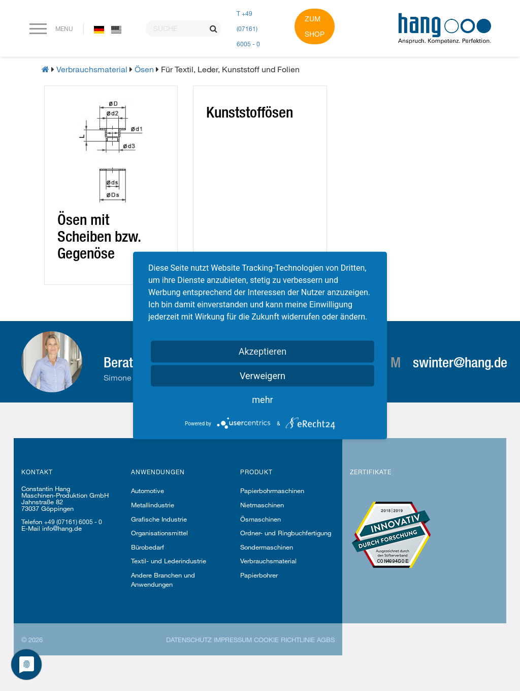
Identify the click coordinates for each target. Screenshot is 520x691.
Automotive (147, 490)
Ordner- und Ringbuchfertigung (285, 533)
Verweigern (262, 375)
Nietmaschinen (262, 505)
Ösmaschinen (260, 519)
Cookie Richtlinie (284, 640)
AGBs (326, 640)
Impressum (233, 640)
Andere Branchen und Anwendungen (163, 579)
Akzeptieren (263, 351)
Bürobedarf (147, 547)
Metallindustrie (152, 505)
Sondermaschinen (266, 547)
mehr (262, 399)
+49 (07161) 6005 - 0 (73, 521)
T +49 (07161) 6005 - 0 (248, 28)
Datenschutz (189, 640)
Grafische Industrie (159, 519)
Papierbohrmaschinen (272, 490)
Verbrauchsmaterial (91, 69)
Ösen (144, 69)
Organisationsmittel (159, 533)
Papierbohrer (259, 575)
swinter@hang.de (460, 361)
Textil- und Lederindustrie (168, 561)
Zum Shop (314, 26)
